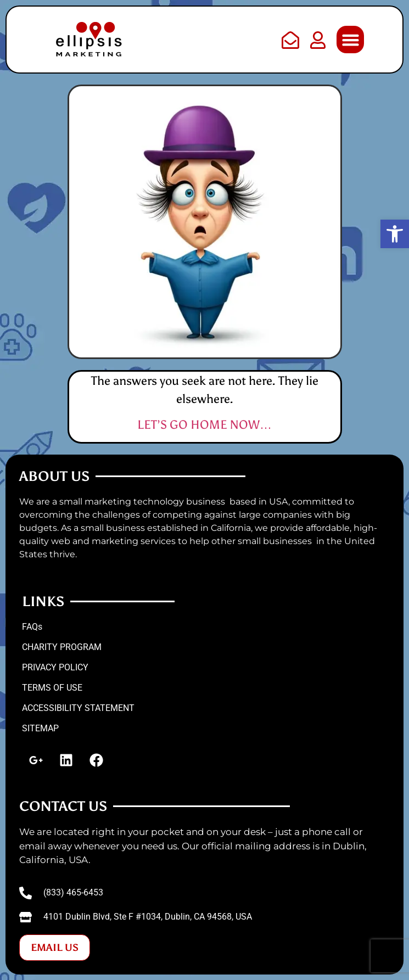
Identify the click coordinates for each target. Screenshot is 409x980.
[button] (350, 39)
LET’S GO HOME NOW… (204, 424)
